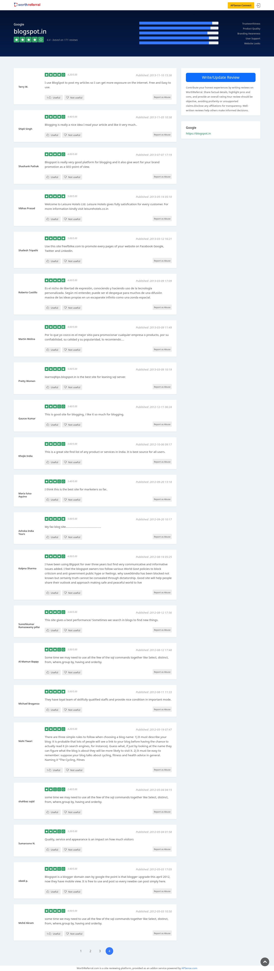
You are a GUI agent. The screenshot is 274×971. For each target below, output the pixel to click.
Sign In (258, 5)
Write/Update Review (220, 77)
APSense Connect (241, 5)
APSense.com (189, 968)
